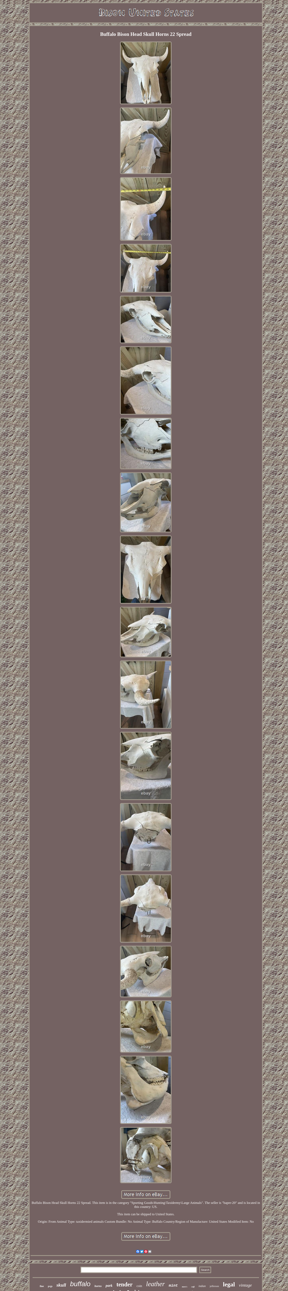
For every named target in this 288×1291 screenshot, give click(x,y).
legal (229, 1284)
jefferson (214, 1286)
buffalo (80, 1284)
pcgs (50, 1286)
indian (202, 1286)
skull (61, 1285)
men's (184, 1286)
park (109, 1286)
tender (124, 1284)
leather (155, 1284)
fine (42, 1286)
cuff (192, 1287)
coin (139, 1286)
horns (98, 1286)
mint (173, 1285)
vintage (245, 1285)
